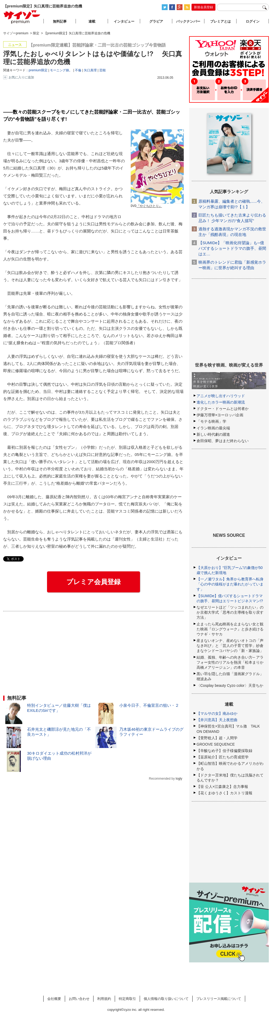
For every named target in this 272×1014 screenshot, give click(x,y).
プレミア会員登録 (93, 581)
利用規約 (104, 999)
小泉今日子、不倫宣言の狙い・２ (149, 705)
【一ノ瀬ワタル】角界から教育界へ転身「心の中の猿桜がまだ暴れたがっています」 (230, 584)
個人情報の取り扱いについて (166, 999)
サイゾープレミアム (22, 16)
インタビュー (124, 21)
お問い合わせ (79, 999)
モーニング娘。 (61, 70)
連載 (91, 21)
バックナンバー (188, 21)
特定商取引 (127, 999)
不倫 (78, 70)
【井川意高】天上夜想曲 (217, 720)
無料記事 (60, 21)
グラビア (156, 21)
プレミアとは (220, 21)
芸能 (102, 70)
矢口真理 (90, 70)
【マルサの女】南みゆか (217, 713)
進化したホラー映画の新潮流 (221, 402)
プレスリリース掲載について (218, 999)
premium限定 (38, 70)
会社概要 (54, 999)
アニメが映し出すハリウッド (221, 396)
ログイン (253, 21)
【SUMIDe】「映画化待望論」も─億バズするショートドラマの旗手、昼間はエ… (232, 248)
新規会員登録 (203, 7)
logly (179, 778)
